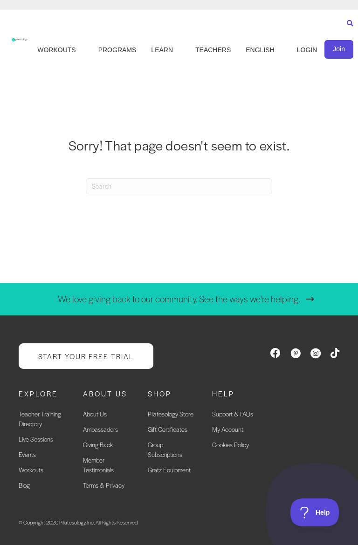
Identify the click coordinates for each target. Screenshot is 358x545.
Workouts (31, 469)
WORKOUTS (56, 50)
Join (339, 49)
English (260, 50)
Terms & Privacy (103, 485)
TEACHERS (213, 50)
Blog (24, 485)
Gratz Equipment (169, 469)
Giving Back (98, 444)
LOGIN (307, 50)
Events (27, 454)
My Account (227, 429)
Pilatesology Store (170, 413)
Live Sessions (36, 439)
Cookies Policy (230, 444)
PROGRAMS (117, 50)
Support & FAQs (232, 413)
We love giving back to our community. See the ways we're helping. (179, 299)
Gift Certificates (167, 429)
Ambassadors (100, 429)
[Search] (348, 32)
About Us (95, 413)
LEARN (162, 50)
